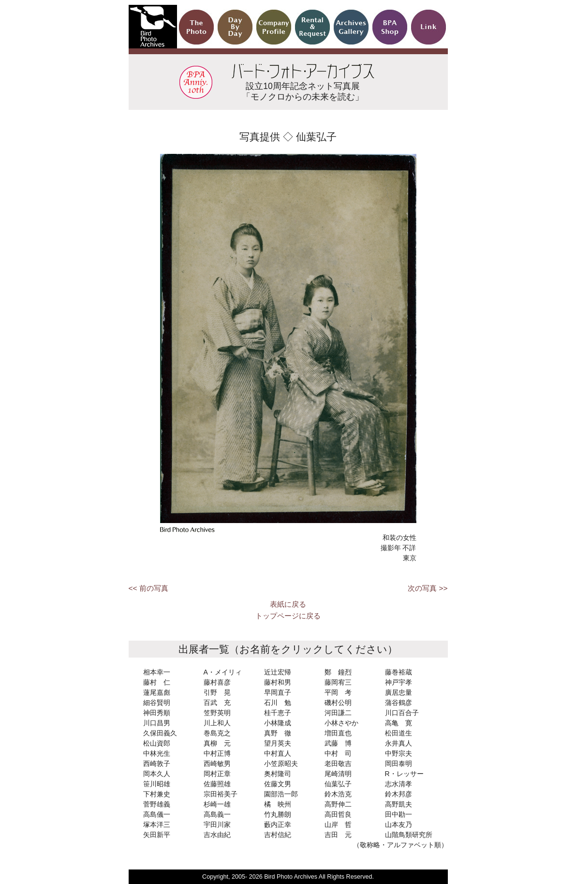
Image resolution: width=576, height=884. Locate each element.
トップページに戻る (288, 616)
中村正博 (217, 753)
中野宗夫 (398, 753)
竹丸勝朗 (277, 814)
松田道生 (398, 733)
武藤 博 (338, 743)
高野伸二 (338, 804)
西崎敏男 (217, 763)
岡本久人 (156, 774)
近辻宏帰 (277, 672)
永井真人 (398, 743)
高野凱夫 (398, 804)
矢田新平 (156, 835)
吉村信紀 (277, 835)
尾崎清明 (338, 774)
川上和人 (217, 723)
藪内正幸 (277, 824)
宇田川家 (217, 824)
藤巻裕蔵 (398, 672)
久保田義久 (160, 733)
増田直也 (338, 733)
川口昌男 (156, 723)
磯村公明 (338, 702)
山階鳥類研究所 (408, 835)
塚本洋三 (156, 824)
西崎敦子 (156, 763)
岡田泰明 (398, 763)
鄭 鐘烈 (338, 672)
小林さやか (341, 723)
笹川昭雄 (156, 784)
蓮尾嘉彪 (156, 692)
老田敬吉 (338, 763)
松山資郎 (156, 743)
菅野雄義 (156, 804)
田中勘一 (398, 814)
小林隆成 (277, 723)
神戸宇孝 (398, 682)
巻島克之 (217, 733)
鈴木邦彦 (398, 794)
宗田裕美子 (220, 794)
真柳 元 (217, 743)
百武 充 (217, 702)
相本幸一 (156, 672)
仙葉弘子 (338, 784)
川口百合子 (402, 713)
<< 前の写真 (148, 588)
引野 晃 (217, 692)
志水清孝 (398, 784)
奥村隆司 (277, 774)
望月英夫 (277, 743)
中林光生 (156, 753)
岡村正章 (217, 774)
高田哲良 (338, 814)
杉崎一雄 (217, 804)
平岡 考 (338, 692)
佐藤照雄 (217, 784)
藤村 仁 (156, 682)
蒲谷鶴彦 (398, 702)
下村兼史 (156, 794)
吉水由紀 (217, 835)
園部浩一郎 (281, 794)
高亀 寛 (398, 723)
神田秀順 (156, 713)
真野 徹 (277, 733)
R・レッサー (404, 774)
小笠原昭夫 (281, 763)
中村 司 (338, 753)
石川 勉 (277, 702)
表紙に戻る (288, 604)
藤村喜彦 (217, 682)
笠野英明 (217, 713)
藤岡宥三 (338, 682)
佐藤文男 (277, 784)
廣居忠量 (398, 692)
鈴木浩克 (338, 794)
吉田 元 (338, 835)
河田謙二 (338, 713)
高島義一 (217, 814)
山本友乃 (398, 824)
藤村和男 (277, 682)
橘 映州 (277, 804)
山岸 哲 (338, 824)
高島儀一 (156, 814)
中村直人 (277, 753)
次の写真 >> (427, 588)
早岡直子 (277, 692)
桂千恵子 (277, 713)
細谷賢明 (156, 702)
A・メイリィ (223, 672)
